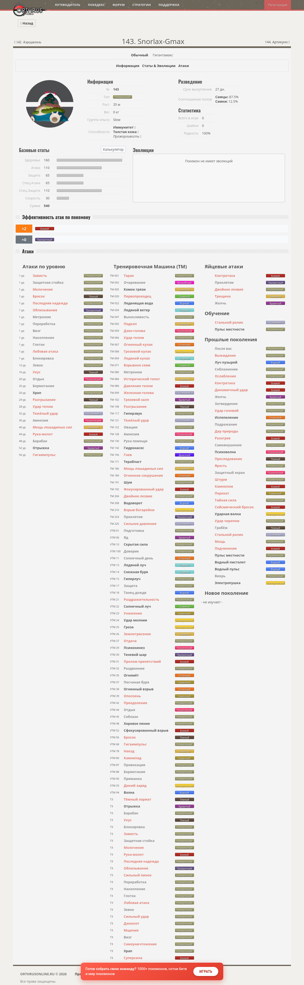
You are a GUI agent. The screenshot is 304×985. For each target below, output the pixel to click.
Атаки (183, 65)
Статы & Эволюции (158, 65)
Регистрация (277, 5)
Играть (205, 971)
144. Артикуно (277, 42)
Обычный (139, 55)
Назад (26, 23)
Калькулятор (113, 149)
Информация (127, 65)
